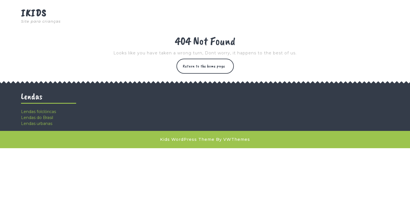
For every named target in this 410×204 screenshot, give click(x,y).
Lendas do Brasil (37, 117)
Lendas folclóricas (38, 111)
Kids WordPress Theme (187, 139)
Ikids (34, 13)
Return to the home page (208, 68)
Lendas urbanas (36, 123)
